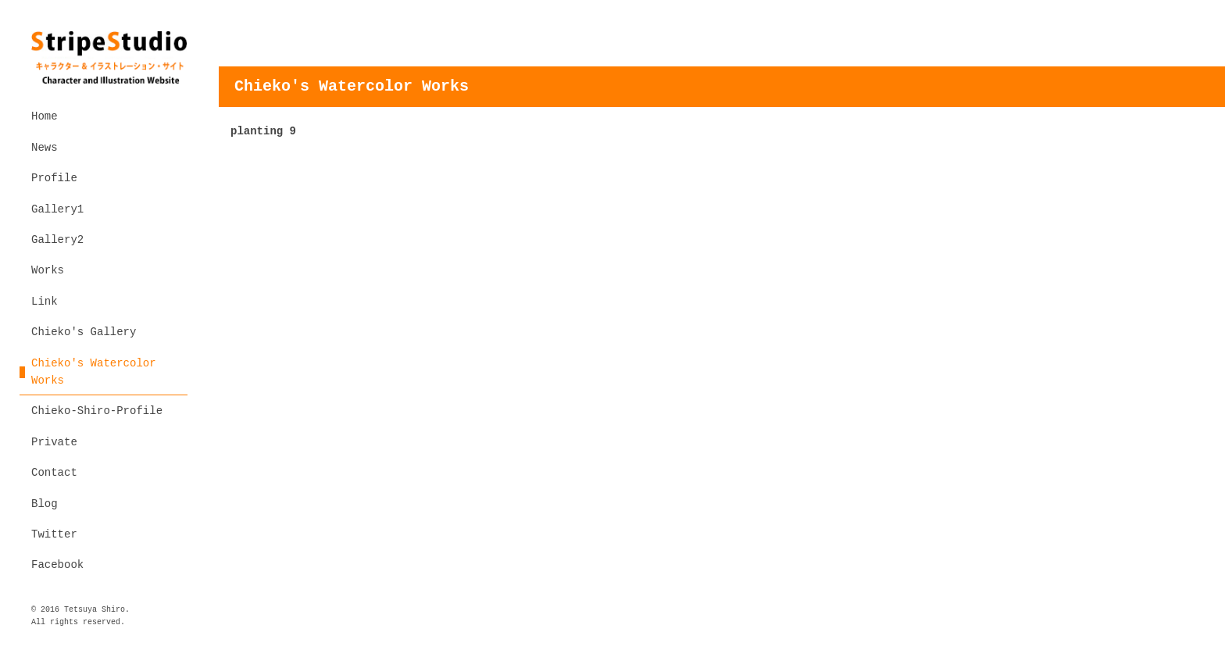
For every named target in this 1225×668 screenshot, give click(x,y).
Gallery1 (57, 209)
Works (47, 270)
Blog (44, 504)
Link (44, 301)
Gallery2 (57, 240)
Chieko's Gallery (83, 332)
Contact (54, 472)
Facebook (57, 565)
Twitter (54, 534)
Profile (54, 178)
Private (54, 442)
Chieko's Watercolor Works (93, 372)
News (44, 147)
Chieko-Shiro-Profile (96, 411)
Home (44, 116)
